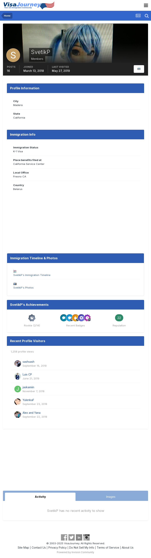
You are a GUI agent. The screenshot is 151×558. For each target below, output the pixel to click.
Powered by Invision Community (75, 552)
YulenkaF (28, 400)
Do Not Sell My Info (81, 547)
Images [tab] (110, 496)
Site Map (23, 547)
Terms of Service (108, 547)
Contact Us (39, 547)
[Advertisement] (75, 461)
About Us (128, 547)
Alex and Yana (32, 412)
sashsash (28, 361)
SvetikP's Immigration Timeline (32, 275)
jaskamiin (28, 387)
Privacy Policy (57, 547)
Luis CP (27, 374)
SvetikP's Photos (23, 287)
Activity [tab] (40, 496)
